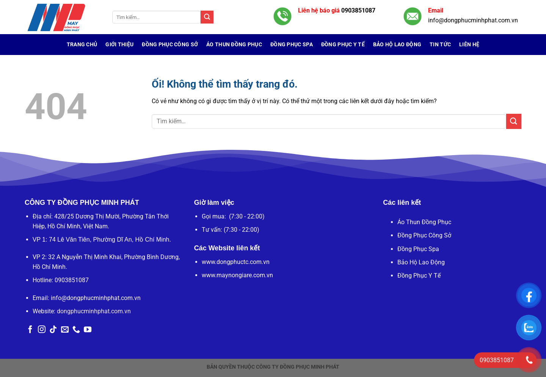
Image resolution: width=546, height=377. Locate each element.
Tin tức (440, 44)
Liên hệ (469, 44)
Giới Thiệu (119, 44)
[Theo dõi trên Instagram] (42, 330)
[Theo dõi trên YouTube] (87, 330)
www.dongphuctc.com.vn (236, 261)
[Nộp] (207, 17)
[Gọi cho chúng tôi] (76, 330)
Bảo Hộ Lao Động (397, 44)
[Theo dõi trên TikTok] (53, 330)
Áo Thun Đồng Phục (234, 44)
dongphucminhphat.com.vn (94, 311)
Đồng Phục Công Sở (170, 44)
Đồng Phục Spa (291, 44)
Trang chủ (82, 44)
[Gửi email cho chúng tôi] (65, 330)
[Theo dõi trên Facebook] (30, 330)
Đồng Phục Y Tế (343, 44)
